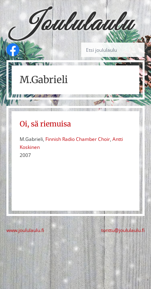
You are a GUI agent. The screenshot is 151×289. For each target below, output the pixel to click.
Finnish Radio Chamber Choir (77, 139)
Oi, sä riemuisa (45, 123)
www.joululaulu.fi (25, 230)
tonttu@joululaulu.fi (123, 230)
